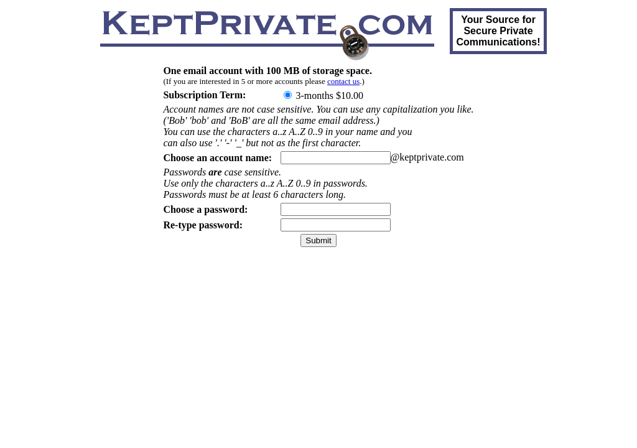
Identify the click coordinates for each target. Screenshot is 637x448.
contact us (343, 81)
